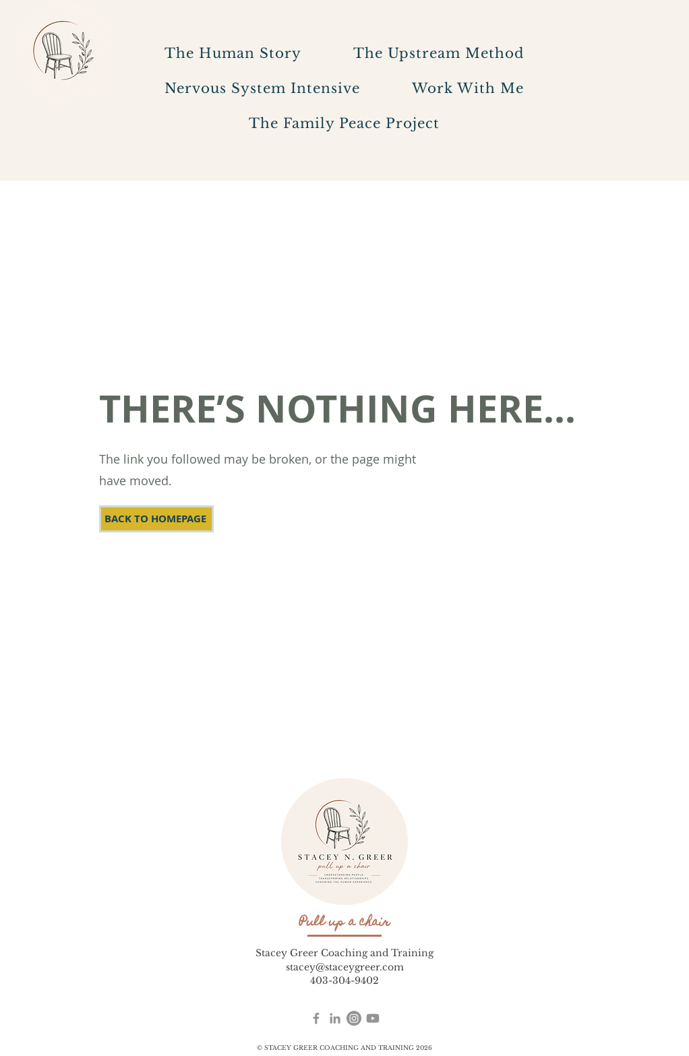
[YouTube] (372, 1018)
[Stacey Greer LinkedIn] (335, 1018)
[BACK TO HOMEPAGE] (156, 518)
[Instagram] (354, 1018)
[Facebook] (316, 1018)
